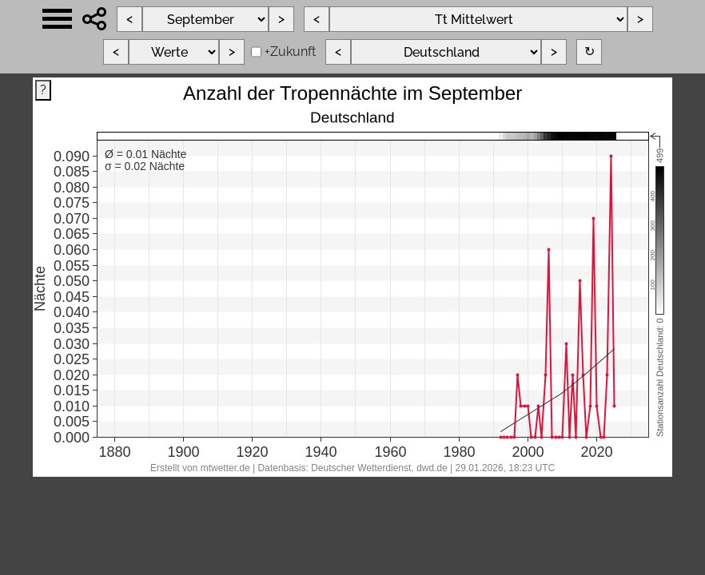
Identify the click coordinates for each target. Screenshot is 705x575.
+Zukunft (290, 51)
